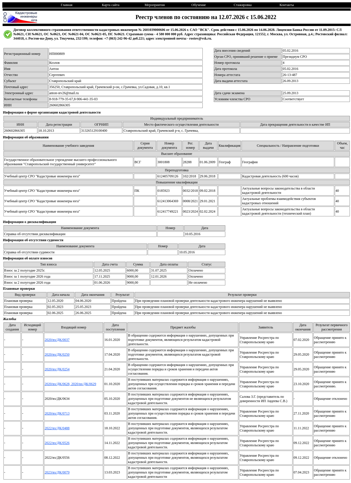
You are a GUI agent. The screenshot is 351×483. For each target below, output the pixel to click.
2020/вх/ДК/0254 (57, 369)
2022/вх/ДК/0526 (57, 443)
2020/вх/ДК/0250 (57, 354)
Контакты (286, 5)
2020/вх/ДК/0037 (57, 340)
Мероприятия (154, 5)
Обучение (198, 5)
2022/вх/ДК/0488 (57, 428)
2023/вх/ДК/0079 (57, 472)
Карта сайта (111, 5)
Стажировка (243, 5)
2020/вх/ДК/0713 (57, 413)
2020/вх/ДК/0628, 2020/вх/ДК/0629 (70, 384)
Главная (66, 5)
